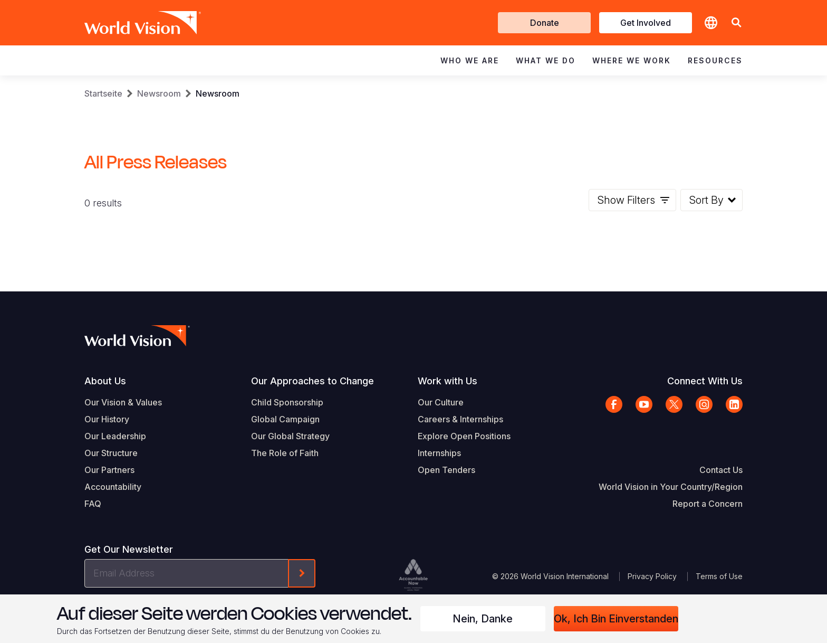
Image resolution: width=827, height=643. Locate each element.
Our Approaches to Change (312, 380)
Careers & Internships (460, 419)
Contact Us (721, 470)
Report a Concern (707, 503)
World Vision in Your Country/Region (671, 486)
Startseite (103, 93)
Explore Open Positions (464, 436)
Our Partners (109, 470)
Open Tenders (446, 470)
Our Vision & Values (123, 402)
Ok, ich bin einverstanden (616, 618)
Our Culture (441, 402)
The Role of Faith (285, 453)
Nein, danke (483, 618)
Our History (106, 419)
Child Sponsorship (287, 402)
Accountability (112, 486)
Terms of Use (719, 576)
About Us (105, 380)
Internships (439, 453)
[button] (736, 23)
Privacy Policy (652, 576)
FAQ (92, 503)
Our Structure (111, 453)
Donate (544, 22)
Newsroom (159, 93)
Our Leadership (115, 436)
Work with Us (447, 380)
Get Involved (645, 22)
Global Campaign (285, 419)
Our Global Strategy (290, 436)
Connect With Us (705, 380)
